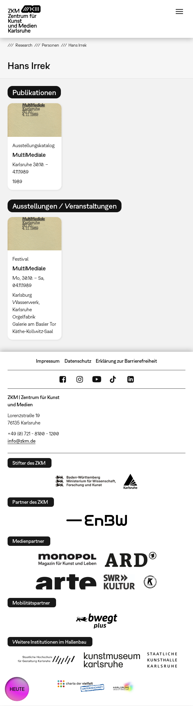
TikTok (114, 379)
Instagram (80, 379)
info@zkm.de (21, 441)
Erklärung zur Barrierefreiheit (126, 361)
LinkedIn (131, 379)
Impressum (48, 361)
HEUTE (17, 689)
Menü (179, 11)
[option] (37, 146)
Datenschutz (78, 361)
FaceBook (63, 379)
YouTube (97, 379)
